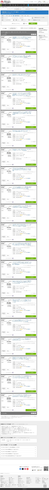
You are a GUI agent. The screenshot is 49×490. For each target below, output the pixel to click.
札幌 (27, 15)
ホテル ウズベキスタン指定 (20, 177)
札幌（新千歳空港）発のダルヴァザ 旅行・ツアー (24, 430)
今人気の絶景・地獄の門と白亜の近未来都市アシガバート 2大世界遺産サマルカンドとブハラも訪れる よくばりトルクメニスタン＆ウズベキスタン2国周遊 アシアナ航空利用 (21, 225)
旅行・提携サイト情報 (45, 478)
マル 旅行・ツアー (8, 441)
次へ (33, 34)
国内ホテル (2, 477)
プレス (43, 477)
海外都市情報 (28, 483)
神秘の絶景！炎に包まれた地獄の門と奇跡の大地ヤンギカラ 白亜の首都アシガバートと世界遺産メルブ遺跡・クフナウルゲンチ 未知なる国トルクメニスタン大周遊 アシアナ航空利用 (21, 358)
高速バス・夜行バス (11, 478)
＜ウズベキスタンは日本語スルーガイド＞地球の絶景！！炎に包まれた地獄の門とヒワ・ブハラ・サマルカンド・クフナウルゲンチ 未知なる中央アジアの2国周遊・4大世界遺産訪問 (21, 206)
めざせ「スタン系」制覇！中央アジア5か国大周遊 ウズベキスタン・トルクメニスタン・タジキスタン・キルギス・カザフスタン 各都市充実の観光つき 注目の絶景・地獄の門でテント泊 (22, 395)
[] (39, 9)
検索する (33, 23)
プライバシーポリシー (45, 479)
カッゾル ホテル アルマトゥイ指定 (21, 309)
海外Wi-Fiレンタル (20, 483)
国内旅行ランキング (11, 483)
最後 (35, 34)
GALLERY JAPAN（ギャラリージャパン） (11, 486)
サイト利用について (38, 478)
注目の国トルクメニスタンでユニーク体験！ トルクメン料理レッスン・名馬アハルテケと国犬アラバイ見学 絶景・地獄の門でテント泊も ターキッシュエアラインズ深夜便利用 (21, 56)
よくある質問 (37, 479)
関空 (17, 15)
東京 (7, 15)
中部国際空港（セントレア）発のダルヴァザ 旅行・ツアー (9, 430)
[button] (18, 447)
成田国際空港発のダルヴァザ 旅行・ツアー (17, 426)
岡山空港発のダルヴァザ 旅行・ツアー (29, 432)
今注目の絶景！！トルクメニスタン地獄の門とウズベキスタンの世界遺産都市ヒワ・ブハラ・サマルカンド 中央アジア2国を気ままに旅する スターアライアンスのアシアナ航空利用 (21, 38)
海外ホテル (19, 477)
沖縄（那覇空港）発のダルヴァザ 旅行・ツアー (19, 431)
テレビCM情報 (44, 483)
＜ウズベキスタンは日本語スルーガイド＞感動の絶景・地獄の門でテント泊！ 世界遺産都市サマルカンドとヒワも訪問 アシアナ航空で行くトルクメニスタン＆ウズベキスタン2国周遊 (21, 188)
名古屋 (22, 15)
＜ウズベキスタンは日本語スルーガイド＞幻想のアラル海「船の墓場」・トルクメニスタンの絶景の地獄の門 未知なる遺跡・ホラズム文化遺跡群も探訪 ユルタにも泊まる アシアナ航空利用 (21, 244)
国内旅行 (1, 476)
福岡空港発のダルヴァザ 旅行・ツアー (7, 431)
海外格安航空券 (20, 478)
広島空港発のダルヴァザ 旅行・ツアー (18, 432)
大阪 (14, 15)
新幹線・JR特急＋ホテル (4, 483)
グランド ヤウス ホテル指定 (20, 138)
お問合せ (39, 2)
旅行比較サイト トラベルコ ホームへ (5, 473)
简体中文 (9, 484)
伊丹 (19, 15)
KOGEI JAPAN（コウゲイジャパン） (23, 486)
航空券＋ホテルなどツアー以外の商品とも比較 (28, 28)
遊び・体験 (10, 477)
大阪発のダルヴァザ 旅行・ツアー (22, 427)
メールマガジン (38, 483)
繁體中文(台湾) (14, 484)
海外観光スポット (28, 478)
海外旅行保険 (28, 477)
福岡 (25, 15)
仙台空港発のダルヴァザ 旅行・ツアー (7, 432)
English (6, 484)
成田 (9, 15)
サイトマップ (37, 477)
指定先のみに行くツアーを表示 (39, 17)
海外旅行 (19, 476)
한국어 (23, 484)
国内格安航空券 (2, 478)
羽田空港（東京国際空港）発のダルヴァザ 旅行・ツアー (9, 427)
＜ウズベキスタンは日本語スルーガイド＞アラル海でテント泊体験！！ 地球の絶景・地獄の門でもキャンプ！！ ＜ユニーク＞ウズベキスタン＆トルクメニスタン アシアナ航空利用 (21, 320)
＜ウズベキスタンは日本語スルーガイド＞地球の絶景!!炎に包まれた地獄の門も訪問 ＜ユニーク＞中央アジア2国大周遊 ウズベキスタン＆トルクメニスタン (21, 339)
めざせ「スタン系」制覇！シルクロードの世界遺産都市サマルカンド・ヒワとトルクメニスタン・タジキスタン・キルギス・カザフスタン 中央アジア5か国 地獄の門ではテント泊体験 (21, 377)
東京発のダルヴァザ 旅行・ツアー (6, 426)
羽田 (11, 15)
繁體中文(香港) (19, 484)
